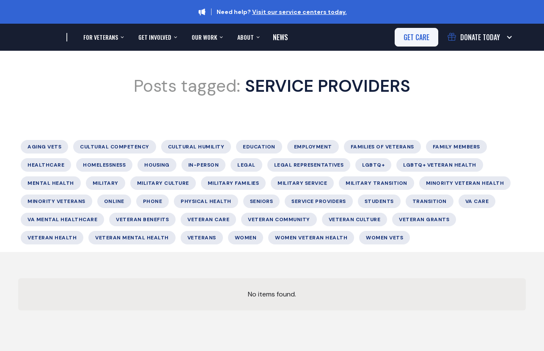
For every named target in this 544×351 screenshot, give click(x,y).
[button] (103, 37)
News (280, 37)
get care (416, 37)
